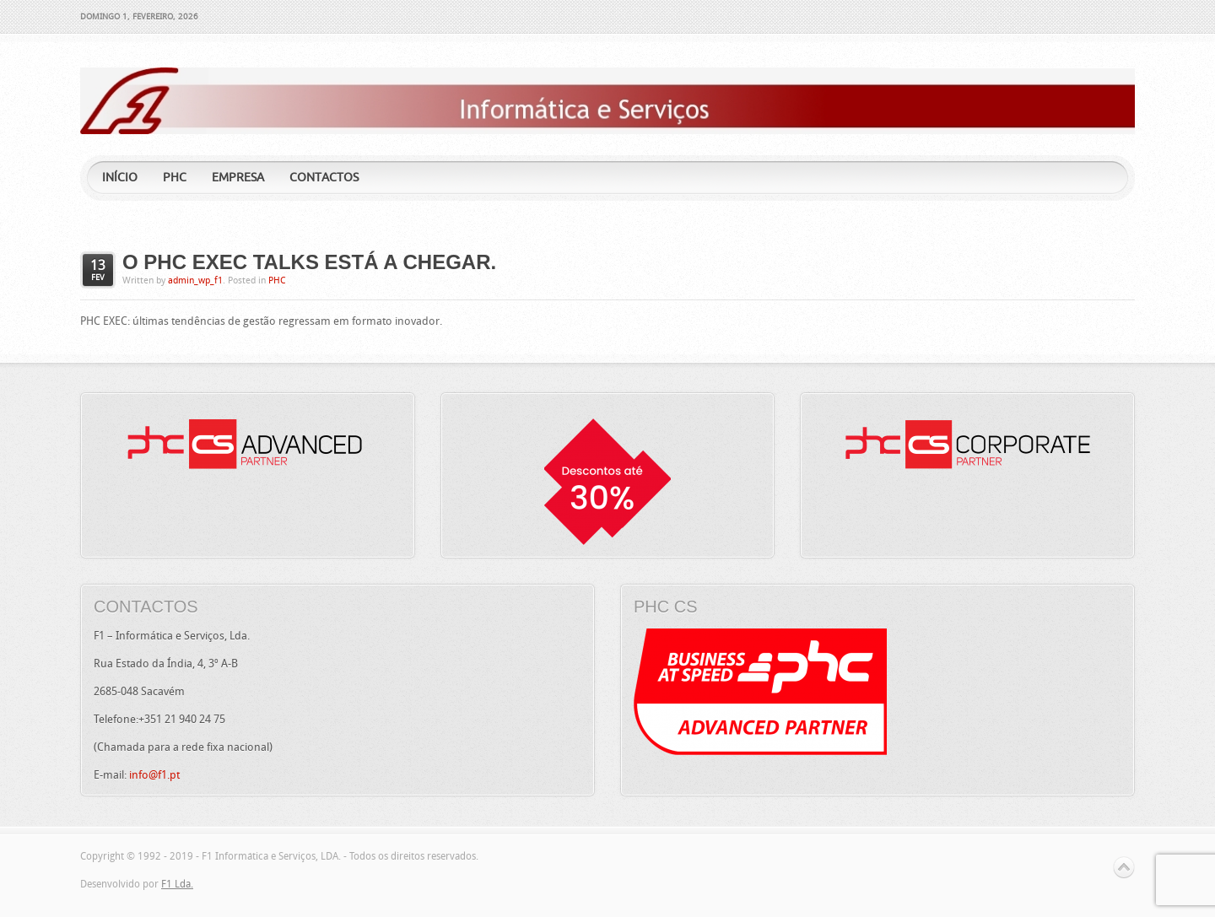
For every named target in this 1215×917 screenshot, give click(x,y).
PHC (277, 280)
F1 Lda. (177, 884)
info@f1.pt (154, 775)
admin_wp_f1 (195, 280)
